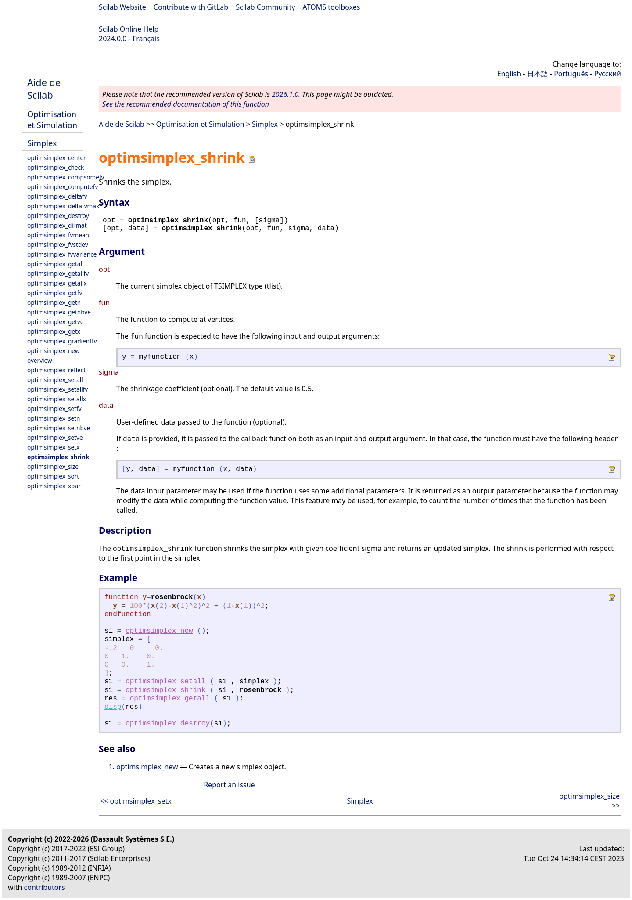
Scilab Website (122, 7)
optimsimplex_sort (53, 476)
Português (571, 74)
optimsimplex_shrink (58, 457)
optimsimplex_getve (55, 322)
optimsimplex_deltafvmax (63, 206)
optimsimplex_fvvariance (62, 254)
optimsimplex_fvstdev (57, 244)
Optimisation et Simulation (52, 119)
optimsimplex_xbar (54, 486)
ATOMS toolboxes (331, 7)
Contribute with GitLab (191, 7)
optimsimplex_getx (53, 331)
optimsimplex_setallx (56, 399)
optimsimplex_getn (54, 302)
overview (39, 360)
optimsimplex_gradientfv (62, 341)
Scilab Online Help (128, 29)
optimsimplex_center (56, 158)
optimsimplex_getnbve (59, 312)
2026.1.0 (285, 94)
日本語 (537, 74)
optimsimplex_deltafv (57, 196)
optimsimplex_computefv (62, 186)
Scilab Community (265, 7)
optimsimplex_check (55, 167)
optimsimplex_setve (55, 437)
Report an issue (229, 784)
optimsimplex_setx (53, 447)
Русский (607, 74)
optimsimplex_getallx (57, 283)
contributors (44, 887)
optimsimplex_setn (53, 418)
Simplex (42, 142)
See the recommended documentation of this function (185, 104)
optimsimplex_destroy (58, 215)
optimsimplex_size (53, 466)
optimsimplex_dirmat (57, 225)
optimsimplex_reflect (56, 370)
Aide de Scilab (44, 88)
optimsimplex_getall (55, 264)
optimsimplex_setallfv (57, 389)
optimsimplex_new (53, 350)
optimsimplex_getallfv (58, 273)
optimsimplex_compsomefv (65, 177)
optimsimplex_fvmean (58, 235)
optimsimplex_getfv (54, 293)
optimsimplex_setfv (54, 408)
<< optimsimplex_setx (136, 801)
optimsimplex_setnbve (58, 428)
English (509, 74)
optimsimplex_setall (55, 379)
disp (112, 707)
